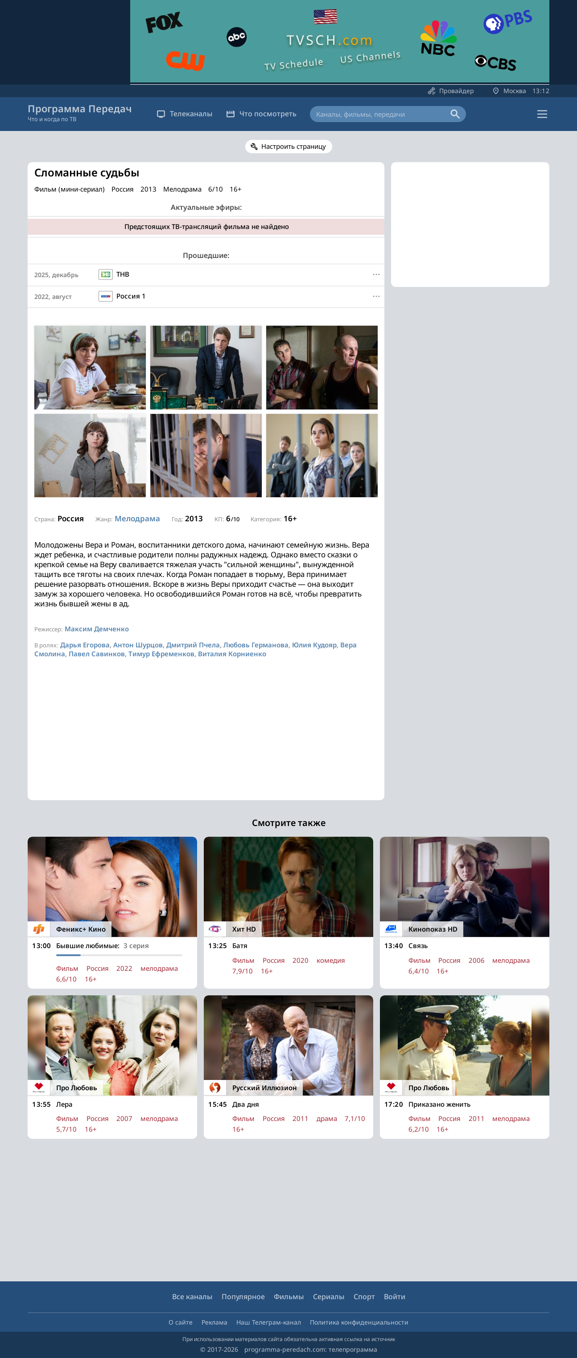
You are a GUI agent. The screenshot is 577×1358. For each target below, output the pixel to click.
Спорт (364, 1296)
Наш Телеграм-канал (268, 1322)
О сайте (181, 1322)
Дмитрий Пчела (193, 644)
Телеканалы (185, 114)
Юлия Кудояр (314, 644)
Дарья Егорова (85, 644)
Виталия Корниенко (232, 653)
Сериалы (329, 1296)
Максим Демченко (97, 628)
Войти (394, 1296)
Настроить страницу (293, 146)
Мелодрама (137, 518)
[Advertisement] (206, 737)
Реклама (214, 1322)
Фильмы (289, 1296)
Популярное (243, 1296)
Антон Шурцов (138, 644)
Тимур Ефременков (161, 653)
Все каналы (192, 1296)
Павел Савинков (97, 653)
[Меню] (376, 274)
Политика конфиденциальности (359, 1322)
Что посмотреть (261, 114)
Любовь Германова (255, 644)
